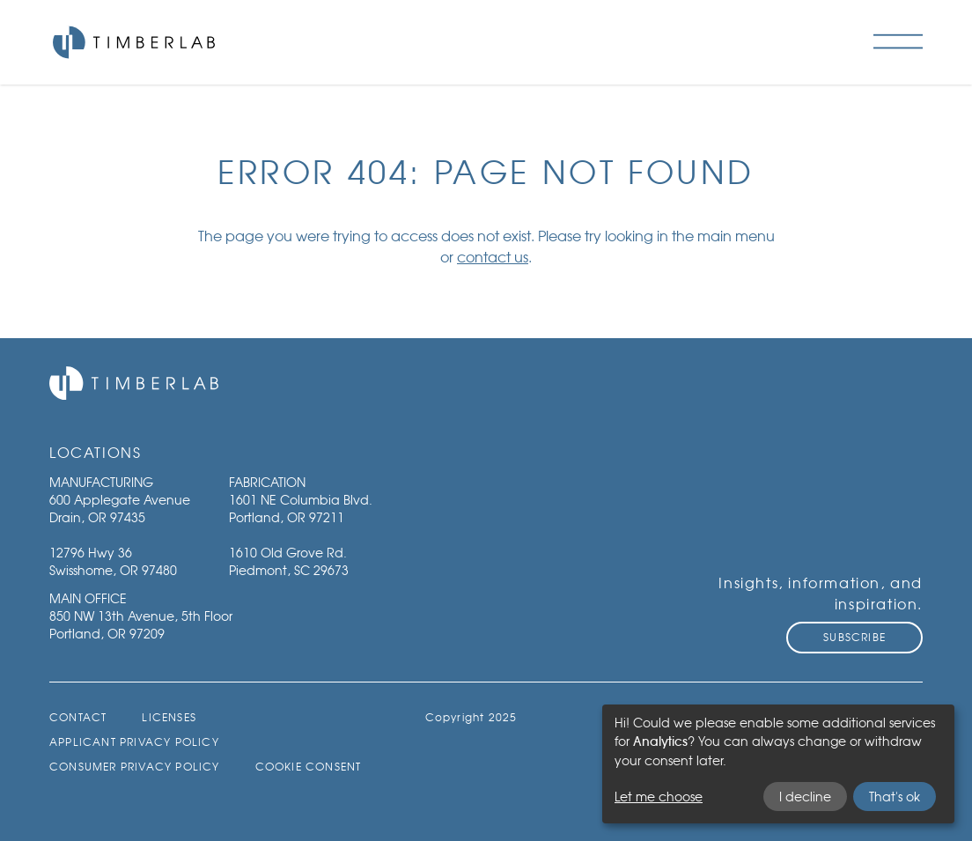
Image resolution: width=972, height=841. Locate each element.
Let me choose (659, 796)
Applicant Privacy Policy (134, 742)
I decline (805, 796)
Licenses (169, 717)
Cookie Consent (308, 766)
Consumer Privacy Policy (134, 766)
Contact (78, 717)
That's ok (894, 796)
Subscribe (854, 637)
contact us (492, 257)
